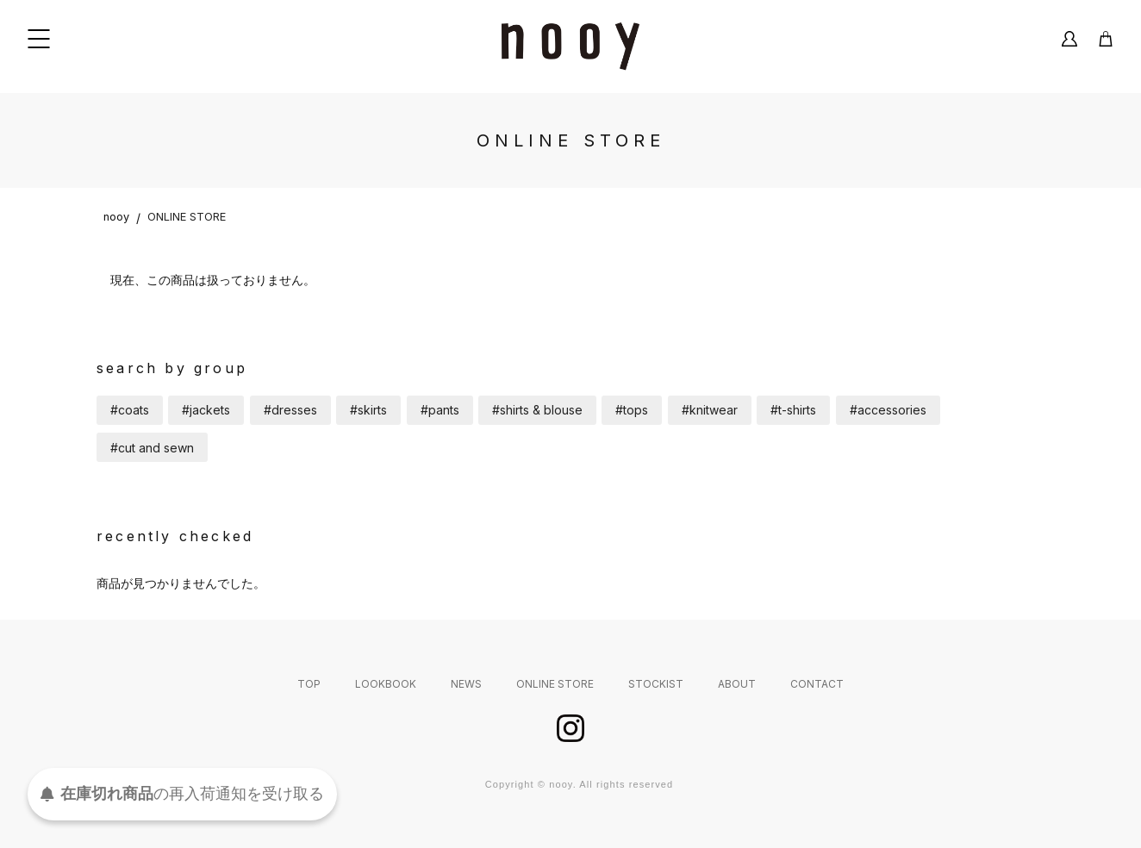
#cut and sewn (152, 447)
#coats (129, 409)
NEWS (466, 683)
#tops (631, 409)
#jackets (206, 409)
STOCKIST (655, 683)
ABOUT (737, 683)
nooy (116, 216)
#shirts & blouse (537, 409)
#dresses (290, 409)
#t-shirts (793, 409)
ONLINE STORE (186, 216)
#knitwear (710, 409)
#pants (440, 409)
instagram (570, 728)
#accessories (888, 409)
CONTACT (817, 683)
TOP (309, 683)
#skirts (368, 409)
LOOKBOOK (385, 683)
